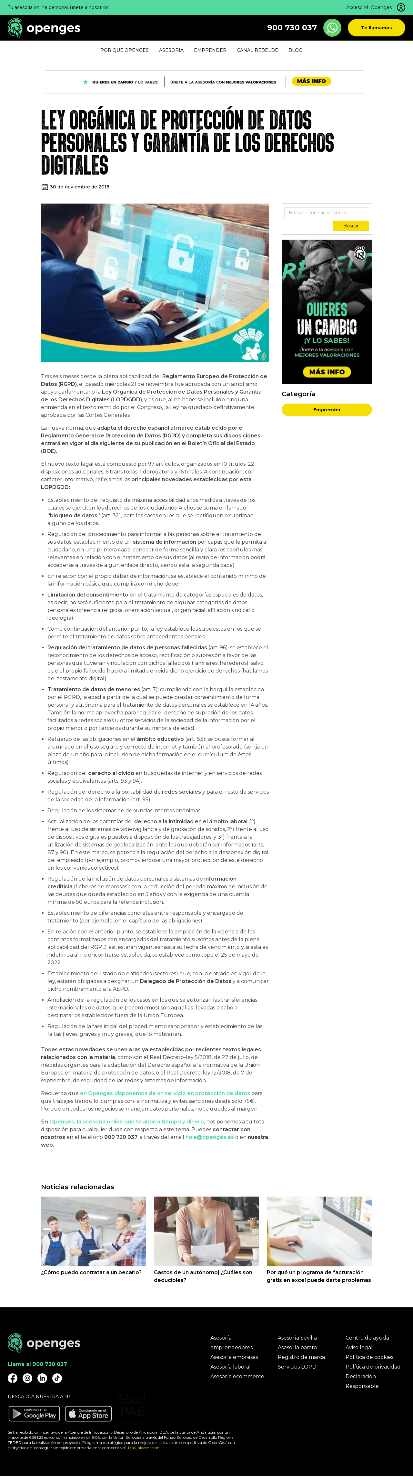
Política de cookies (369, 1357)
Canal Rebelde (257, 50)
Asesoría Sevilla (297, 1338)
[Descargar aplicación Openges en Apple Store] (88, 1413)
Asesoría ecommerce (237, 1376)
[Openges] (44, 28)
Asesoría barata (297, 1347)
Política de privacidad (373, 1367)
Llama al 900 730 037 (37, 1364)
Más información (143, 1447)
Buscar (351, 226)
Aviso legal (359, 1347)
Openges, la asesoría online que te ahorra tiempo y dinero (126, 1122)
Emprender (327, 410)
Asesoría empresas (234, 1357)
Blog (295, 50)
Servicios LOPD (297, 1367)
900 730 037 (292, 27)
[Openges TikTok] (57, 1378)
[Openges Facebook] (12, 1378)
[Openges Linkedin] (42, 1378)
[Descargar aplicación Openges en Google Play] (34, 1413)
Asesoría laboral (230, 1367)
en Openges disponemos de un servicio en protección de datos (165, 1093)
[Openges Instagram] (27, 1378)
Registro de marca (301, 1357)
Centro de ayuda (367, 1338)
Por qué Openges (124, 50)
